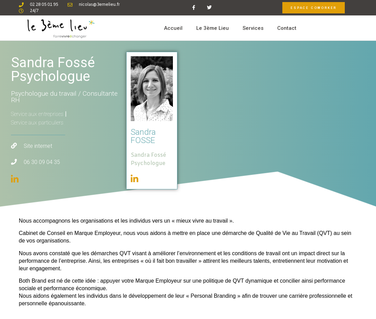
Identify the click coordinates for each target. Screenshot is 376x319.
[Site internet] (14, 146)
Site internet (38, 146)
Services (253, 28)
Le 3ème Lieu (212, 28)
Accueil (173, 28)
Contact (286, 28)
